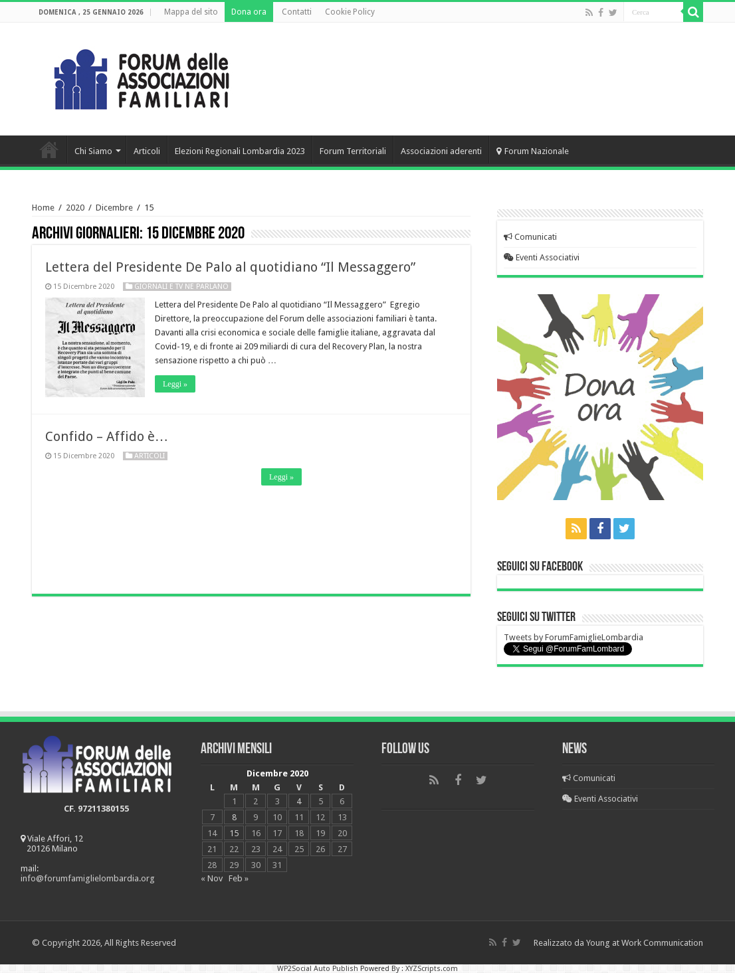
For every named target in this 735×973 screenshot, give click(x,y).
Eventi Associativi (541, 257)
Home (49, 149)
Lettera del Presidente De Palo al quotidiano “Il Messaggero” (230, 267)
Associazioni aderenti (441, 151)
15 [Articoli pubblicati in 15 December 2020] (234, 833)
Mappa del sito (191, 12)
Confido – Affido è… (106, 436)
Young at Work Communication (644, 943)
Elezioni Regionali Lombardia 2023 (240, 151)
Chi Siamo (93, 151)
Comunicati (530, 237)
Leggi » (175, 384)
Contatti (297, 12)
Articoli (147, 151)
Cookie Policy (350, 12)
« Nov (212, 878)
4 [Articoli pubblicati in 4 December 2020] (298, 801)
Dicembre (114, 208)
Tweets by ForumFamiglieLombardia (573, 637)
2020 (75, 208)
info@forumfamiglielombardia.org (88, 878)
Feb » (239, 878)
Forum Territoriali (353, 151)
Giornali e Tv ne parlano (181, 286)
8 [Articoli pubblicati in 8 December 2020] (234, 817)
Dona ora (248, 12)
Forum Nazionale (532, 151)
